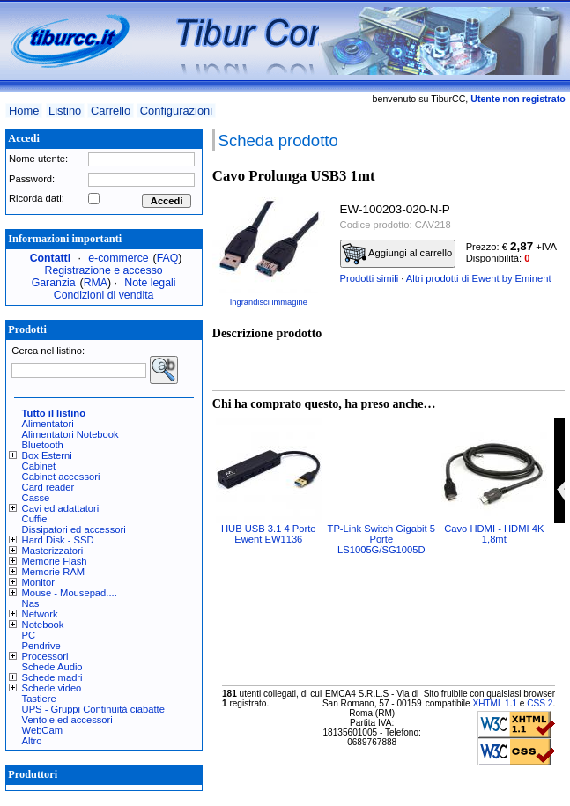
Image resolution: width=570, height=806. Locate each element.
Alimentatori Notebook (70, 434)
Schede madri (52, 677)
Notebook (43, 624)
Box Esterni (47, 455)
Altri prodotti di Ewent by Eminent (478, 278)
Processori (45, 656)
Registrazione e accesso (104, 270)
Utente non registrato (517, 98)
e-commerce (118, 258)
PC (29, 635)
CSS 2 (539, 703)
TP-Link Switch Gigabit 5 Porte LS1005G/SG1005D (382, 539)
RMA (95, 283)
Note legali (149, 283)
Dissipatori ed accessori (74, 529)
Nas (31, 603)
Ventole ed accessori (67, 719)
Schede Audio (52, 667)
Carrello (110, 110)
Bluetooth (42, 445)
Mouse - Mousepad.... (69, 593)
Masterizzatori (53, 550)
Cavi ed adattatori (61, 508)
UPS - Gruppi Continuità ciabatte (93, 709)
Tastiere (39, 698)
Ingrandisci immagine (268, 302)
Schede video (52, 688)
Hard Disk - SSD (58, 540)
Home (24, 110)
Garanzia (54, 283)
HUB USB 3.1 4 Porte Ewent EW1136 (268, 533)
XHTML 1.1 (494, 703)
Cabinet (39, 466)
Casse (36, 497)
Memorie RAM (53, 571)
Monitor (38, 582)
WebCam (42, 730)
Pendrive (41, 645)
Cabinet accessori (61, 476)
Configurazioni (176, 110)
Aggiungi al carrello (397, 253)
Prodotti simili (369, 278)
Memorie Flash (54, 561)
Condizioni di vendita (104, 295)
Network (40, 614)
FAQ (168, 258)
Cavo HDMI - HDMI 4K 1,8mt (494, 533)
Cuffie (35, 519)
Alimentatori (48, 423)
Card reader (48, 487)
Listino (64, 110)
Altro (32, 741)
